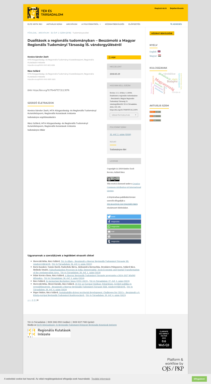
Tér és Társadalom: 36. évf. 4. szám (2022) (72, 264)
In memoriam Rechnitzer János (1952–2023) (67, 281)
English (155, 51)
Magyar (155, 56)
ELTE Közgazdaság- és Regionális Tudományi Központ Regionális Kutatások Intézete (77, 324)
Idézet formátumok (121, 115)
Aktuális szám (54, 24)
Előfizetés (134, 24)
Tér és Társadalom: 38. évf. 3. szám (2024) (64, 278)
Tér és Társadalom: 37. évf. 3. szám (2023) (109, 281)
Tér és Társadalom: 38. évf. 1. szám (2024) (80, 272)
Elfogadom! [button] (199, 379)
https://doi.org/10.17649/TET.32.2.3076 (51, 90)
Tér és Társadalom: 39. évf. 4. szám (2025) (106, 295)
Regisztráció (161, 8)
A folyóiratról (90, 24)
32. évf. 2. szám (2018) (61, 33)
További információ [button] (100, 379)
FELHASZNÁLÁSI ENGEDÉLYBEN (122, 204)
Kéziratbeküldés (114, 24)
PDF (113, 57)
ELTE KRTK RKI (35, 24)
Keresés (176, 24)
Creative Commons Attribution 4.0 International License (124, 187)
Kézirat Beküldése (161, 33)
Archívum (71, 24)
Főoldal (32, 33)
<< (29, 300)
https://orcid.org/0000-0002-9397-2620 (41, 79)
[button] (124, 217)
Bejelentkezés (177, 8)
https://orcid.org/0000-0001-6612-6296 (41, 65)
